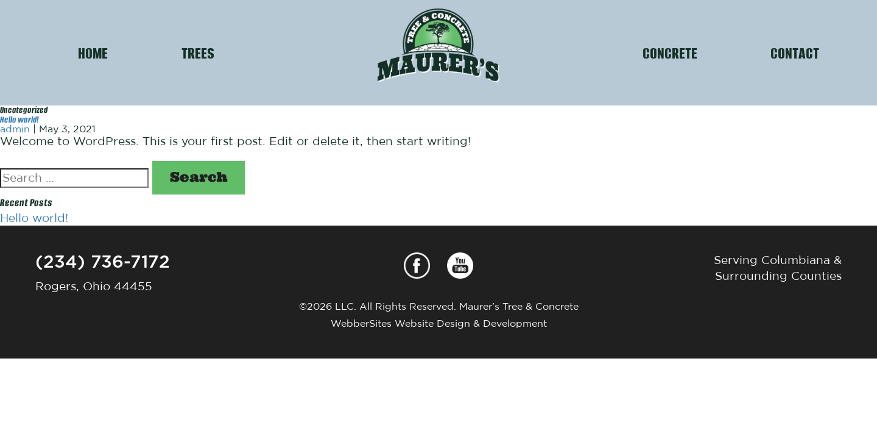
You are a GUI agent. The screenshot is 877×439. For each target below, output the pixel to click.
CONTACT (794, 52)
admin (15, 128)
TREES (197, 52)
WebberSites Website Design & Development (439, 323)
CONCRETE (670, 52)
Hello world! (19, 119)
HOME (93, 52)
